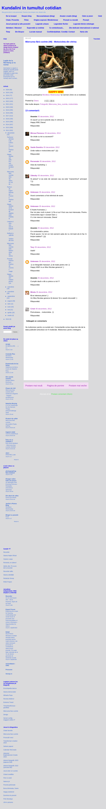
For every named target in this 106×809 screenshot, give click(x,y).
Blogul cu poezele (12, 515)
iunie (9, 307)
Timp (8, 32)
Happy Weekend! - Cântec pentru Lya (10, 278)
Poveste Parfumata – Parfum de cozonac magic (10, 265)
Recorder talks (8, 571)
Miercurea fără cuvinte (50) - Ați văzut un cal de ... (10, 178)
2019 (7, 110)
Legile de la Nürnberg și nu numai (9, 63)
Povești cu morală (70, 20)
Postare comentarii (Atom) (61, 394)
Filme (26, 20)
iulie (8, 304)
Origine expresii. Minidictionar (46, 20)
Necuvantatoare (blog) (46, 16)
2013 (7, 127)
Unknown (34, 192)
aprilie (9, 312)
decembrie (10, 133)
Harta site (84, 32)
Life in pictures (8, 802)
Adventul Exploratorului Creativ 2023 (10, 755)
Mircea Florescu (37, 133)
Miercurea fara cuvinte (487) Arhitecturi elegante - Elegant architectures (12, 393)
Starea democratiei (9, 692)
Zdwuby (33, 176)
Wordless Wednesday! (51, 95)
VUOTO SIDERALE (12, 434)
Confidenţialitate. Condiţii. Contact (61, 32)
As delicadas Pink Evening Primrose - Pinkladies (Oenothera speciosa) (12, 486)
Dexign (5, 714)
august (9, 301)
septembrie (11, 296)
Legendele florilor (61, 24)
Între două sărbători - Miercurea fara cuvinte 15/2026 (12, 445)
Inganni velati (10, 432)
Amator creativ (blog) (68, 16)
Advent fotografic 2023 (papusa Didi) (10, 761)
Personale (34, 161)
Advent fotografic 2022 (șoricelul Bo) (10, 766)
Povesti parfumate (9, 785)
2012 (7, 130)
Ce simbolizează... (56, 28)
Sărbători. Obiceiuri (14, 28)
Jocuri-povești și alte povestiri (18, 24)
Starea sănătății (8, 575)
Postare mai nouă (33, 385)
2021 (7, 104)
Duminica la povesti (9, 795)
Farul (7, 517)
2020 (7, 107)
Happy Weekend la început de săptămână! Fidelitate (10, 211)
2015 (7, 121)
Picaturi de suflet (12, 418)
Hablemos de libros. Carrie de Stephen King (12, 369)
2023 (7, 98)
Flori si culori (7, 778)
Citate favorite (8, 730)
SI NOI (8, 344)
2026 (7, 90)
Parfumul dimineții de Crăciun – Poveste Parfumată (10, 144)
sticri (7, 453)
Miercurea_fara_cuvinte (58, 104)
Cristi (32, 309)
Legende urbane (42, 24)
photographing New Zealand (11, 472)
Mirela (33, 292)
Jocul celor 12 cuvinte (10, 771)
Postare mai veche (78, 385)
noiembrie (10, 287)
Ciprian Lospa (8, 559)
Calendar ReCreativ (9, 750)
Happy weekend (8, 792)
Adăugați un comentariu (36, 321)
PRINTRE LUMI (11, 455)
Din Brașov (19, 32)
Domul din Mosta (11, 497)
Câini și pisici (87, 16)
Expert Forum (10, 609)
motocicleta (73, 104)
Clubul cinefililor (8, 774)
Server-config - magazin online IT (9, 719)
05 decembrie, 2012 (46, 117)
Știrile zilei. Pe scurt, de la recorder (10, 567)
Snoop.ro (9, 674)
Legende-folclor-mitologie (83, 24)
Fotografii (44, 104)
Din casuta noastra (9, 377)
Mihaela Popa (8, 695)
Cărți (100, 16)
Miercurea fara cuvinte (10, 711)
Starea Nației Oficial (10, 555)
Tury (32, 247)
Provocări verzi (8, 737)
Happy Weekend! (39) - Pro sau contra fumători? (10, 162)
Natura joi (6, 781)
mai (8, 310)
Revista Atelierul (8, 699)
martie (9, 315)
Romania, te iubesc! (10, 562)
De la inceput (11, 16)
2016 (7, 119)
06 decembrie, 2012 (44, 309)
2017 (7, 116)
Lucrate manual (35, 32)
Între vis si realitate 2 (9, 440)
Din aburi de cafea (12, 496)
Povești (86, 20)
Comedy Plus (10, 354)
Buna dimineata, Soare (10, 788)
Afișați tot (16, 459)
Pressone (9, 669)
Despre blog (26, 16)
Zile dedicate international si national (84, 28)
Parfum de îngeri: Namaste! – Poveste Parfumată (10, 194)
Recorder (6, 552)
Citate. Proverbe (12, 20)
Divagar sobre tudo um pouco (11, 479)
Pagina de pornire (55, 385)
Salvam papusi (8, 746)
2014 (7, 124)
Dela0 (8, 632)
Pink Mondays (8, 799)
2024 (7, 95)
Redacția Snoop (8, 578)
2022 (7, 101)
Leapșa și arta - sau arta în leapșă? (10, 226)
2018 (7, 113)
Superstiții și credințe (35, 28)
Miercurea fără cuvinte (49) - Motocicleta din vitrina (10, 250)
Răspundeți (35, 126)
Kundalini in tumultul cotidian (31, 8)
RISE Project (7, 582)
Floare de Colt (10, 388)
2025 (7, 92)
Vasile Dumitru (36, 147)
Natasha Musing (11, 403)
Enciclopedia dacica (10, 688)
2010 (7, 319)
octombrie (10, 291)
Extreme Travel (8, 702)
